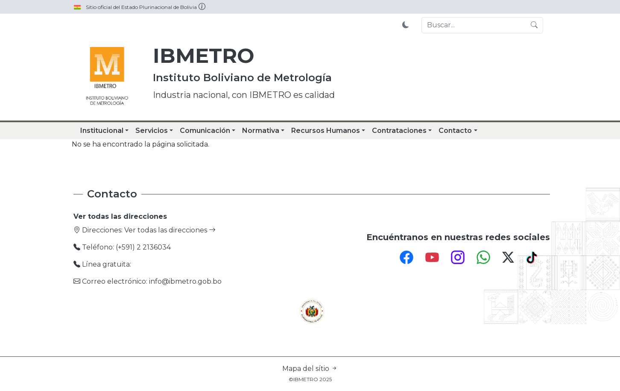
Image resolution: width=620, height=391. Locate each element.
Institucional (101, 130)
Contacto (455, 130)
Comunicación (205, 130)
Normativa (260, 130)
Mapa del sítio (310, 369)
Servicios (151, 130)
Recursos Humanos (325, 130)
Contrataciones (399, 130)
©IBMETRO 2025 (310, 379)
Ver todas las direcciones (170, 230)
